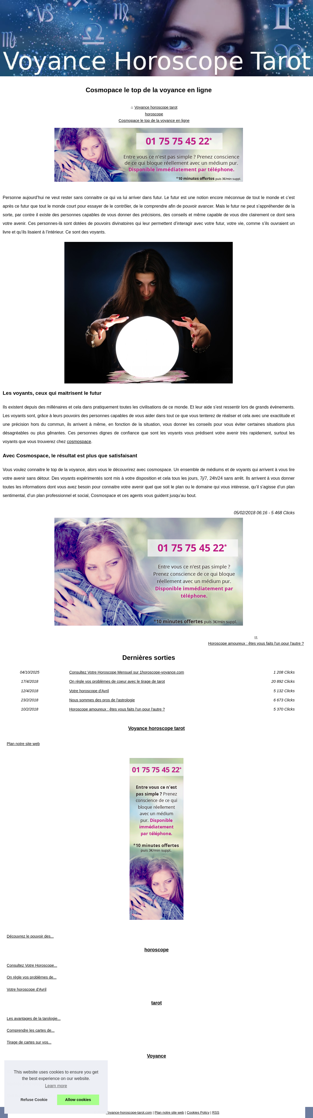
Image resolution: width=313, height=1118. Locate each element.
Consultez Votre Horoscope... (32, 965)
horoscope (154, 114)
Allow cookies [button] (78, 1100)
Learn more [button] (56, 1085)
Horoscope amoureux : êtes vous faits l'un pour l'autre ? (256, 643)
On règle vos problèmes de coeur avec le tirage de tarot (117, 681)
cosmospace (79, 441)
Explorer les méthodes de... (30, 1071)
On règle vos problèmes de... (32, 977)
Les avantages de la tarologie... (34, 1018)
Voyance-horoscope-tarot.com (129, 1112)
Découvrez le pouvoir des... (30, 936)
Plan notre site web (23, 744)
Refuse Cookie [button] (33, 1100)
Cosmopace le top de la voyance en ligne (154, 120)
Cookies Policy (198, 1112)
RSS (215, 1112)
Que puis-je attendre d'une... (31, 1095)
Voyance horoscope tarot (155, 107)
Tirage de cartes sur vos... (29, 1042)
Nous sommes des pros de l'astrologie (102, 700)
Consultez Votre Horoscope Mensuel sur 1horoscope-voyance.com (126, 672)
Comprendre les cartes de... (31, 1030)
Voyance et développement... (32, 1083)
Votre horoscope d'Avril (89, 691)
